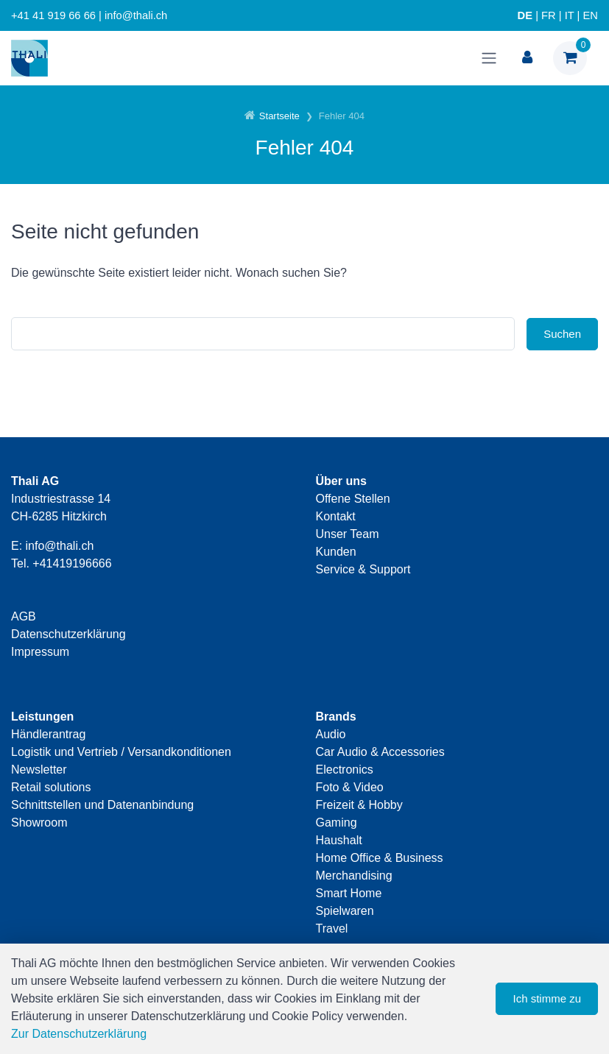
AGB (23, 616)
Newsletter (39, 769)
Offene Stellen (353, 498)
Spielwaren (345, 911)
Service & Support (363, 569)
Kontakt (336, 516)
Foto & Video (350, 787)
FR (548, 15)
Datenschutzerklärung (68, 634)
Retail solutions (51, 787)
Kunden (336, 551)
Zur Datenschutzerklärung (79, 1034)
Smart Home (349, 893)
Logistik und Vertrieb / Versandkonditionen (121, 752)
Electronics (344, 769)
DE (525, 15)
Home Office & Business (379, 858)
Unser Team (347, 534)
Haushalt (339, 840)
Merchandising (354, 875)
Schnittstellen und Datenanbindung (102, 805)
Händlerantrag (48, 734)
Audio (331, 734)
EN (590, 15)
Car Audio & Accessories (380, 752)
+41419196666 (71, 563)
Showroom (39, 822)
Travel (332, 928)
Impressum (40, 652)
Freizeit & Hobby (359, 805)
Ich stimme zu (547, 998)
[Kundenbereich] (527, 58)
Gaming (336, 822)
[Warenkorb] (570, 58)
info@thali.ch (60, 546)
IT (569, 15)
